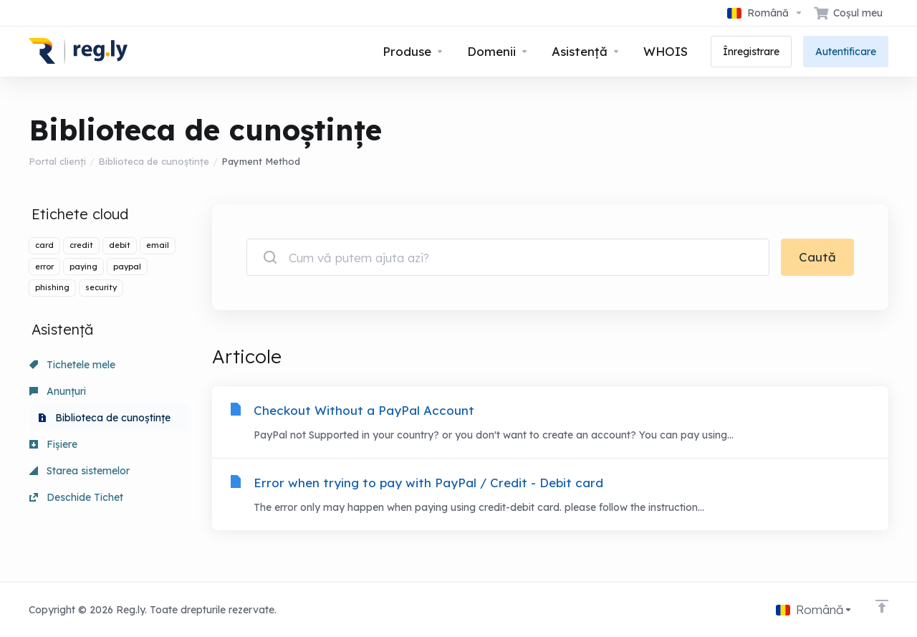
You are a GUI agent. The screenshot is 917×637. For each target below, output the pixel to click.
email (157, 245)
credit (81, 245)
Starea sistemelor (79, 470)
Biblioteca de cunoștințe (153, 161)
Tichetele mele (72, 364)
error (44, 267)
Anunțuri (57, 391)
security (101, 287)
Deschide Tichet (76, 497)
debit (119, 245)
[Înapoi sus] (882, 606)
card (44, 245)
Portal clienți (57, 161)
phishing (52, 287)
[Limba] (765, 13)
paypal (127, 267)
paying (83, 267)
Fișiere (53, 444)
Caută (817, 256)
